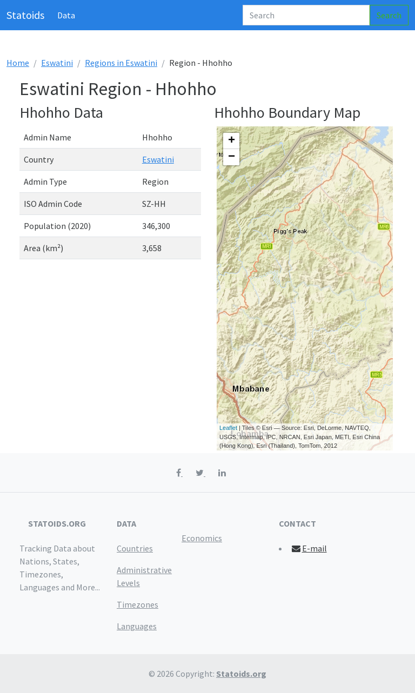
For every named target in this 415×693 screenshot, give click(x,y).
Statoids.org (241, 673)
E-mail (309, 548)
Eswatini (57, 62)
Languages (137, 626)
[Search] (306, 15)
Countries (135, 548)
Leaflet (228, 428)
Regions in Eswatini (121, 62)
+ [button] (231, 141)
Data (66, 15)
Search (389, 15)
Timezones (137, 604)
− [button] (231, 157)
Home (17, 62)
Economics (202, 538)
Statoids (25, 15)
